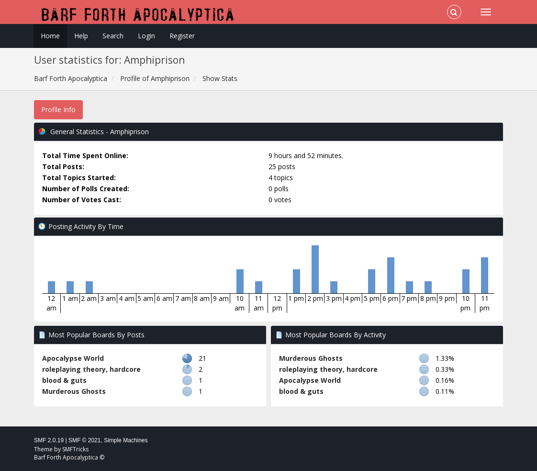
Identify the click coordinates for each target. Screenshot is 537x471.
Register (182, 35)
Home (50, 35)
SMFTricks (75, 449)
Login (146, 35)
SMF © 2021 (84, 440)
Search (112, 35)
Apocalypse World (73, 358)
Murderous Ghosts (74, 391)
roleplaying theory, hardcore (91, 369)
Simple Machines (125, 440)
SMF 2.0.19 (49, 440)
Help (81, 35)
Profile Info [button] (58, 109)
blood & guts (64, 380)
